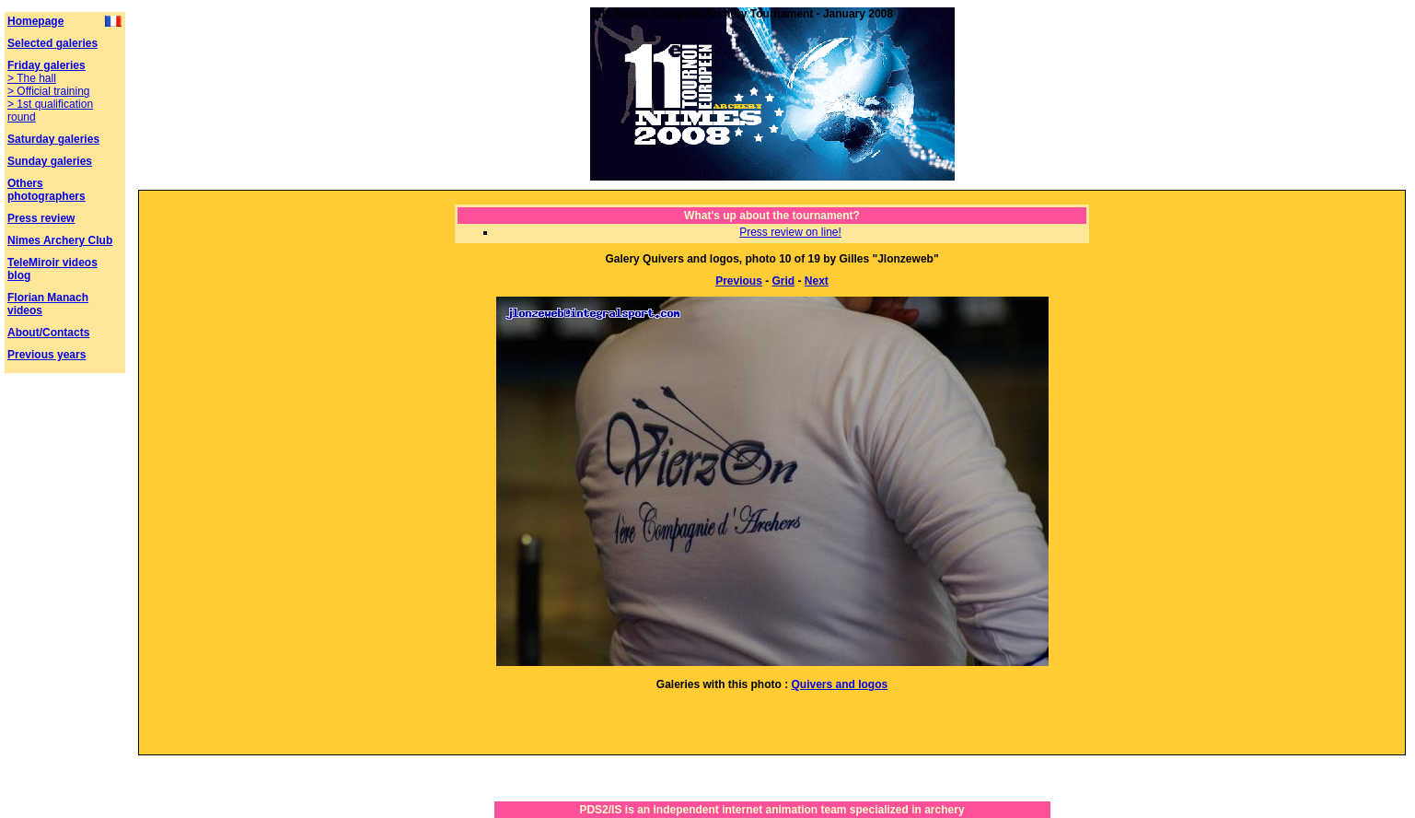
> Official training (48, 91)
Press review (41, 218)
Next (817, 281)
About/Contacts (48, 332)
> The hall (31, 78)
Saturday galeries (53, 139)
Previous (738, 281)
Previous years (46, 354)
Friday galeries (46, 65)
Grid (783, 281)
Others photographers (46, 190)
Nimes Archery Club (59, 240)
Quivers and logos (839, 684)
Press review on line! (790, 232)
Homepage (35, 21)
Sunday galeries (49, 161)
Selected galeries (52, 43)
